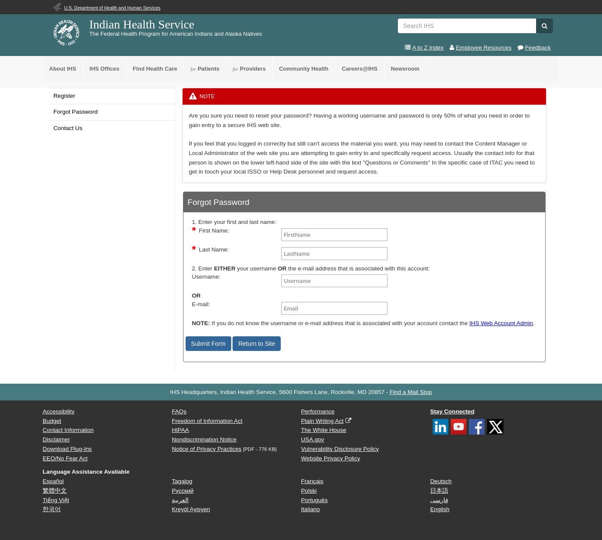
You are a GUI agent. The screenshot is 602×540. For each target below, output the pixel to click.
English (440, 509)
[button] (544, 25)
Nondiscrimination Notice (204, 439)
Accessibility (58, 411)
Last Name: (214, 249)
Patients (204, 68)
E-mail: (201, 304)
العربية (180, 500)
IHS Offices (104, 68)
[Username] (334, 280)
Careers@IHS (360, 68)
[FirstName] (334, 234)
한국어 (52, 509)
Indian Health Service (141, 24)
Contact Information (68, 430)
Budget (52, 421)
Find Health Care (155, 68)
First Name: (214, 230)
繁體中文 (55, 490)
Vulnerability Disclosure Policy (340, 449)
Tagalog (182, 481)
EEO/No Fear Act (65, 458)
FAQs (179, 411)
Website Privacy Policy (330, 458)
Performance (318, 411)
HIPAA (180, 430)
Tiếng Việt (56, 500)
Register (64, 96)
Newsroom (405, 68)
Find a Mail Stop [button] (411, 392)
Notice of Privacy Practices (207, 449)
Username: (206, 276)
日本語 (439, 490)
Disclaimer (56, 439)
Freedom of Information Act (207, 421)
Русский (182, 490)
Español (53, 481)
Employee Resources (484, 47)
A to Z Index (428, 47)
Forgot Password (75, 112)
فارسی (439, 500)
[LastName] (334, 253)
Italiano (310, 509)
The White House (323, 430)
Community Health (304, 68)
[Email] (334, 308)
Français (312, 481)
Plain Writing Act (322, 421)
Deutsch (441, 481)
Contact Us (67, 128)
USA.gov (312, 439)
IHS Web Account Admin (501, 323)
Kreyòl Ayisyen (191, 509)
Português (314, 500)
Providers (249, 68)
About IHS (62, 68)
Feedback (538, 47)
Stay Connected (452, 411)
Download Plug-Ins (67, 449)
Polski (309, 490)
